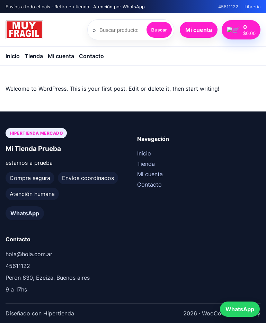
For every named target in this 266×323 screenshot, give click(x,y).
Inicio (13, 56)
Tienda (34, 56)
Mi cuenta (205, 29)
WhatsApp (24, 213)
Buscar (165, 30)
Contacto (91, 56)
